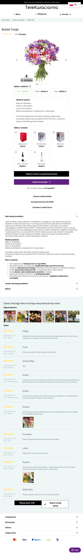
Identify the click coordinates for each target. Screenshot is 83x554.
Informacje (41, 522)
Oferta (41, 527)
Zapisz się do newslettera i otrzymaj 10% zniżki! (41, 2)
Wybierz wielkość (22, 86)
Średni (41, 91)
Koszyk (65, 14)
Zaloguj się (40, 14)
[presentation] (17, 60)
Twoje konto (41, 532)
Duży (60, 91)
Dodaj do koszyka (42, 181)
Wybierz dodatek (21, 127)
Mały (23, 91)
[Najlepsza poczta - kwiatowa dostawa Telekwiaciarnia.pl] (41, 7)
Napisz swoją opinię (52, 504)
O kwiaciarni (41, 516)
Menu (16, 14)
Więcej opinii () (26, 502)
